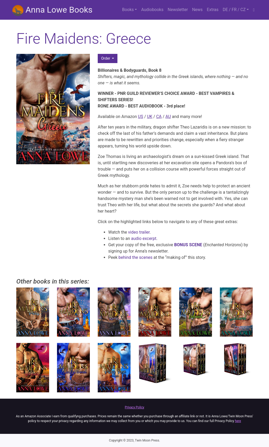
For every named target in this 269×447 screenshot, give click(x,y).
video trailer (139, 232)
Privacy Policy (134, 407)
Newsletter (178, 9)
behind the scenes (135, 257)
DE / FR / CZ (234, 9)
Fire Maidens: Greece (83, 38)
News (197, 9)
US (140, 116)
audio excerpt (143, 238)
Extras (212, 9)
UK (149, 116)
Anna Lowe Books (52, 10)
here (238, 421)
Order (106, 58)
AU (168, 116)
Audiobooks (152, 9)
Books (128, 9)
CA (159, 116)
